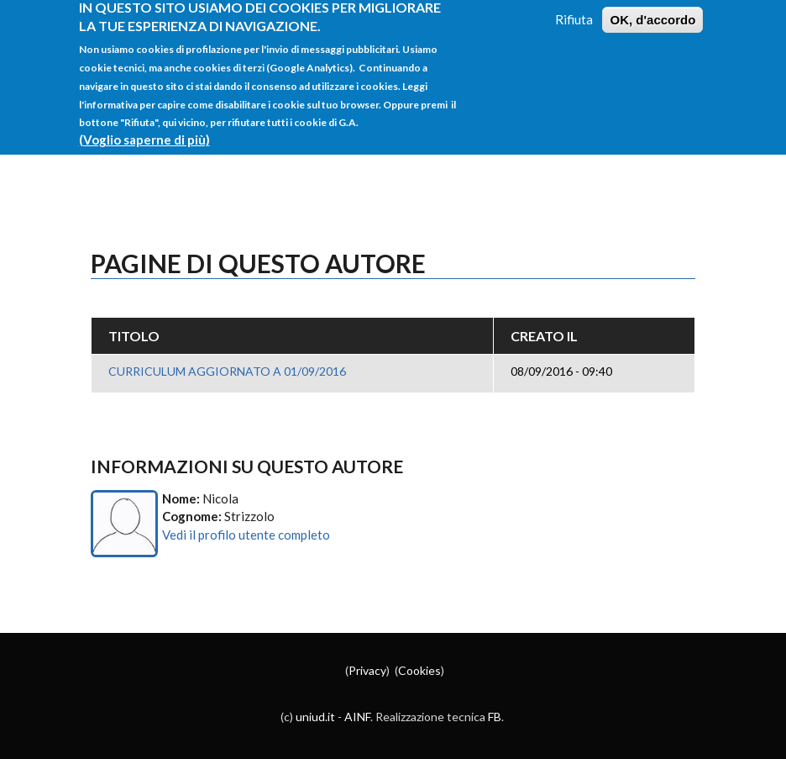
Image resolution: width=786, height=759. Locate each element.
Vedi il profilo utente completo (246, 534)
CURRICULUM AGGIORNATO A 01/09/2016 (227, 371)
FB (494, 716)
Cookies (419, 670)
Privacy (367, 670)
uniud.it (315, 716)
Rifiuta (574, 10)
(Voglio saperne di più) (144, 132)
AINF (357, 716)
